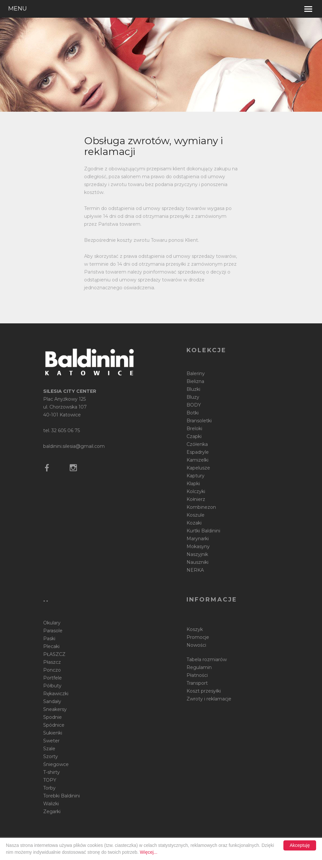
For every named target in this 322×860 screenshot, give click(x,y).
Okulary (52, 623)
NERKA (195, 570)
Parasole (53, 631)
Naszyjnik (197, 554)
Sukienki (52, 733)
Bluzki (193, 389)
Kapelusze (198, 468)
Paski (49, 638)
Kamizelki (197, 460)
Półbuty (52, 686)
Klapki (193, 484)
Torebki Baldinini (61, 796)
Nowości (196, 645)
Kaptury (196, 476)
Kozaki (194, 523)
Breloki (194, 428)
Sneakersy (55, 709)
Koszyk (195, 629)
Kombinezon (201, 507)
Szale (49, 749)
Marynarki (198, 539)
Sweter (51, 741)
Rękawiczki (55, 694)
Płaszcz (52, 662)
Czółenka (197, 444)
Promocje (198, 637)
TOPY (49, 780)
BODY (194, 405)
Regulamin (199, 667)
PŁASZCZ (54, 654)
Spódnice (53, 725)
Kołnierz (196, 499)
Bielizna (195, 381)
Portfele (52, 678)
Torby (49, 788)
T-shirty (51, 772)
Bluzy (193, 397)
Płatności (197, 675)
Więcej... (148, 852)
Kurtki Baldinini (203, 531)
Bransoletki (199, 421)
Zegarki (52, 811)
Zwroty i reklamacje (209, 699)
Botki (193, 413)
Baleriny (196, 373)
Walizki (51, 804)
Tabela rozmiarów (207, 659)
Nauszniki (197, 562)
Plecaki (51, 646)
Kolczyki (196, 491)
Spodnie (52, 717)
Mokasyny (198, 546)
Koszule (196, 515)
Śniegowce (56, 764)
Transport (197, 683)
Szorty (50, 756)
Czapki (194, 436)
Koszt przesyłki (204, 691)
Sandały (52, 701)
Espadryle (198, 452)
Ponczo (52, 670)
